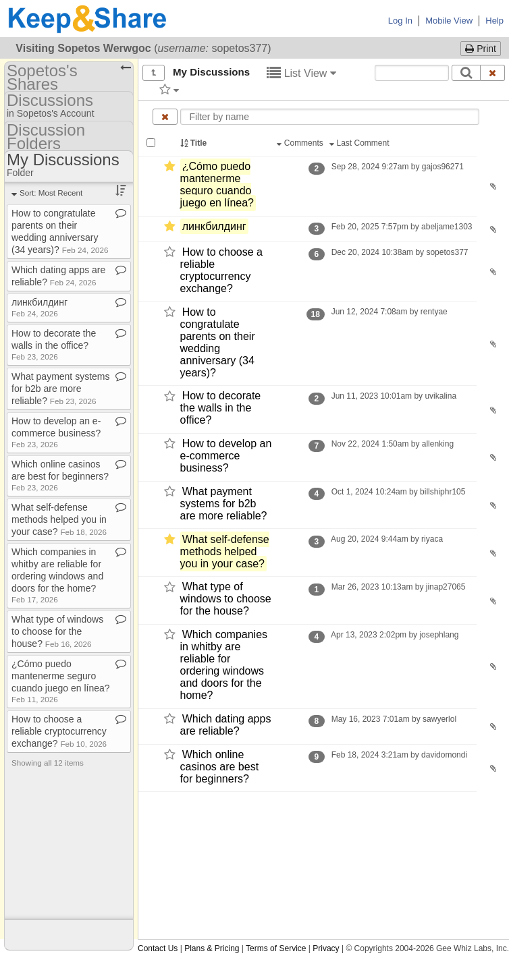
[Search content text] (412, 73)
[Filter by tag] (169, 89)
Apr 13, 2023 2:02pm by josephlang (394, 634)
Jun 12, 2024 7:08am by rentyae (389, 311)
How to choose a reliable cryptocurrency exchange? (221, 270)
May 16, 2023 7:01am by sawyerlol (393, 719)
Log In (400, 21)
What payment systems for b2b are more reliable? (223, 503)
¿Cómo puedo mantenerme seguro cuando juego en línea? (217, 184)
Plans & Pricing (211, 948)
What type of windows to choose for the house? (225, 599)
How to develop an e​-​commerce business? (56, 432)
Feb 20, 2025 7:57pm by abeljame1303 (401, 226)
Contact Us (158, 948)
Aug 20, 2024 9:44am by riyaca (387, 539)
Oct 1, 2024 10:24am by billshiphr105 (398, 491)
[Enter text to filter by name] (329, 117)
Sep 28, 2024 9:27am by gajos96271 (397, 166)
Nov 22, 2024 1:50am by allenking (392, 444)
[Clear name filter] (165, 117)
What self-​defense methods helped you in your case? (224, 551)
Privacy (326, 948)
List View (301, 73)
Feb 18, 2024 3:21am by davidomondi (399, 755)
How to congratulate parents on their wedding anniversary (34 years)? (217, 342)
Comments (301, 143)
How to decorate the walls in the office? (220, 408)
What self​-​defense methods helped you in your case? (59, 519)
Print (480, 48)
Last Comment (360, 143)
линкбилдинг (214, 226)
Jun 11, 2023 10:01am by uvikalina (393, 396)
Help (494, 21)
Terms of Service (276, 948)
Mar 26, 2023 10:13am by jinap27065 (398, 587)
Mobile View (449, 21)
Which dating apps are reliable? (225, 725)
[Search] (466, 73)
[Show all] (153, 73)
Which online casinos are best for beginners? (219, 767)
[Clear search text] (493, 73)
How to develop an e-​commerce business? (226, 456)
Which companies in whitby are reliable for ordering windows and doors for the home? (223, 665)
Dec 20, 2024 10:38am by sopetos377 (399, 252)
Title (194, 143)
